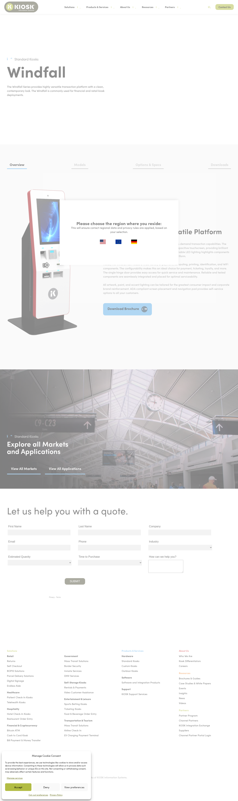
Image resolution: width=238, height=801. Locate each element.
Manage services (15, 778)
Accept (18, 787)
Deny (46, 787)
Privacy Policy (56, 795)
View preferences (74, 787)
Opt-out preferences (38, 795)
